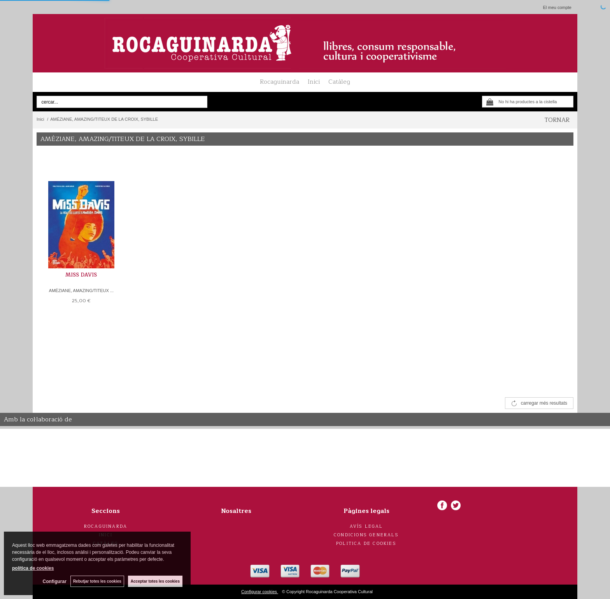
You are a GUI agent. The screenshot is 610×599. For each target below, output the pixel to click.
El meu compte (557, 7)
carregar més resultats (544, 403)
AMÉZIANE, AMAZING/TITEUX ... (81, 290)
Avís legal (366, 526)
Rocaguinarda (279, 82)
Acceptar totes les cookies (155, 581)
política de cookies (33, 568)
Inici (314, 82)
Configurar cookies (259, 591)
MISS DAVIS (81, 275)
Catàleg (339, 82)
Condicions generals (366, 535)
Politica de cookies (366, 543)
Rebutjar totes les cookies (97, 581)
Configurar (55, 581)
